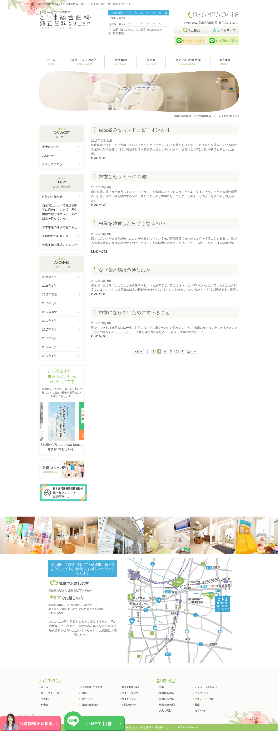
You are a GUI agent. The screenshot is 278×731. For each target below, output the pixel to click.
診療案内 (121, 61)
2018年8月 (49, 303)
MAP (235, 22)
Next (80, 421)
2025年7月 (49, 277)
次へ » (191, 351)
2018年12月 (50, 294)
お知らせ (48, 155)
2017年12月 (50, 312)
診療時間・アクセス (91, 687)
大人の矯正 (164, 710)
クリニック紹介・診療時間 (188, 61)
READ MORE (99, 158)
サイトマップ (129, 698)
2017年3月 (49, 338)
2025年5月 (49, 285)
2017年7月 (49, 320)
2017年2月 (49, 347)
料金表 (151, 61)
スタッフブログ (52, 164)
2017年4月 (49, 329)
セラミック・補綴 (204, 698)
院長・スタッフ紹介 (84, 61)
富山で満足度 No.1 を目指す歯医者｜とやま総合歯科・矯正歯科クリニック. (134, 727)
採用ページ (87, 698)
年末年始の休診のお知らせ (59, 227)
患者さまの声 (51, 146)
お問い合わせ (129, 704)
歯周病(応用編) (166, 698)
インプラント (202, 693)
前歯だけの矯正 (167, 704)
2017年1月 (49, 355)
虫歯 (161, 687)
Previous (43, 421)
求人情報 (224, 61)
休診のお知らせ (52, 196)
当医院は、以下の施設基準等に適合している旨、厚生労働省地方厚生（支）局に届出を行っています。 (59, 212)
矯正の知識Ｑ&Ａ (130, 687)
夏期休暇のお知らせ (55, 236)
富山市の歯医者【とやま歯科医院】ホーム (197, 116)
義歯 (197, 704)
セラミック (200, 710)
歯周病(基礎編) (166, 693)
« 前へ (138, 351)
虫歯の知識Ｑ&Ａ (90, 704)
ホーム (51, 61)
